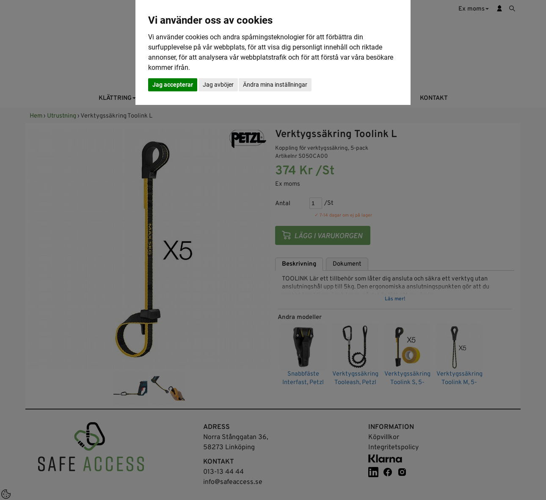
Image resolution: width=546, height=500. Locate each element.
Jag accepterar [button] (172, 84)
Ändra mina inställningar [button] (275, 84)
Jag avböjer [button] (218, 84)
